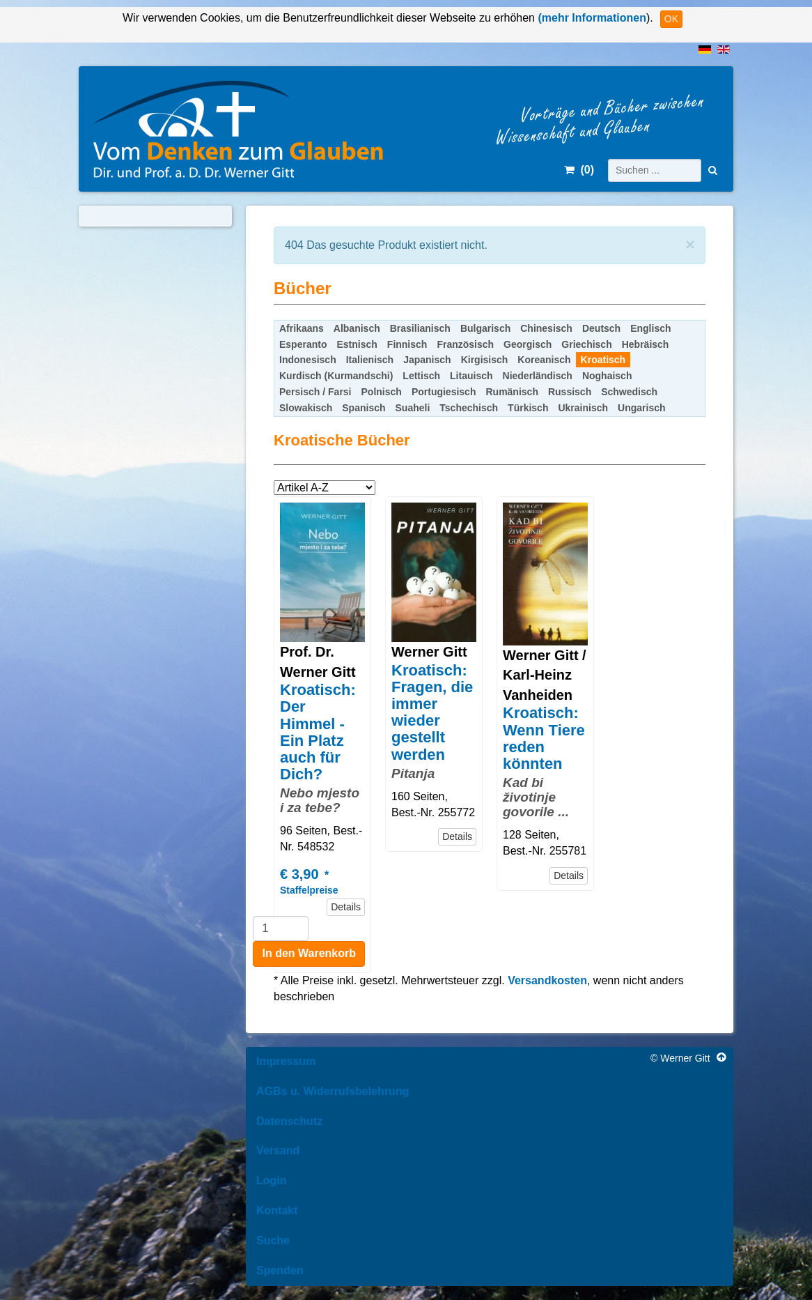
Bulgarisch (485, 328)
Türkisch (528, 407)
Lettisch (421, 375)
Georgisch (527, 344)
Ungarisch (641, 407)
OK (671, 18)
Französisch (465, 344)
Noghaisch (607, 375)
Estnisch (356, 344)
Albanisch (357, 328)
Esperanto (303, 344)
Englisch (650, 328)
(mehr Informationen (590, 18)
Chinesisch (546, 328)
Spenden (280, 1270)
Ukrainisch (583, 407)
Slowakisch (305, 407)
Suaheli (413, 407)
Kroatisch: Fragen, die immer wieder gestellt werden (432, 712)
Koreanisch (543, 359)
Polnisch (381, 391)
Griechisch (586, 344)
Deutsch (601, 328)
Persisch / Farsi (315, 391)
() (579, 170)
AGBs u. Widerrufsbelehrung (332, 1091)
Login (271, 1180)
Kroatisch (603, 359)
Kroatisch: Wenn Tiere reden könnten (544, 738)
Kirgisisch (484, 359)
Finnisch (407, 344)
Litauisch (471, 375)
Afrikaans (301, 328)
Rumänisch (511, 391)
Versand (277, 1150)
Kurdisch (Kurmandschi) (336, 375)
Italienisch (369, 359)
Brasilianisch (420, 328)
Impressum (285, 1061)
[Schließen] (690, 244)
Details (346, 906)
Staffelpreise (309, 890)
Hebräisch (645, 344)
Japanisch (427, 359)
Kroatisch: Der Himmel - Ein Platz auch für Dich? (318, 732)
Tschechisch (468, 407)
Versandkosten (547, 980)
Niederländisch (537, 375)
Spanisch (363, 407)
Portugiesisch (444, 391)
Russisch (569, 391)
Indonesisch (307, 359)
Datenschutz (289, 1121)
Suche (273, 1240)
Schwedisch (629, 391)
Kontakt (277, 1210)
